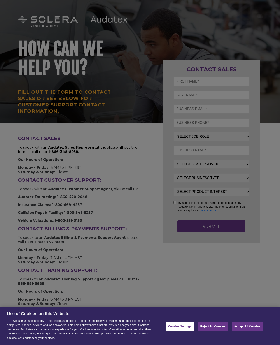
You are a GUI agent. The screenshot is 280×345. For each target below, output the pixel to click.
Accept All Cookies (247, 328)
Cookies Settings (180, 328)
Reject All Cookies (212, 328)
